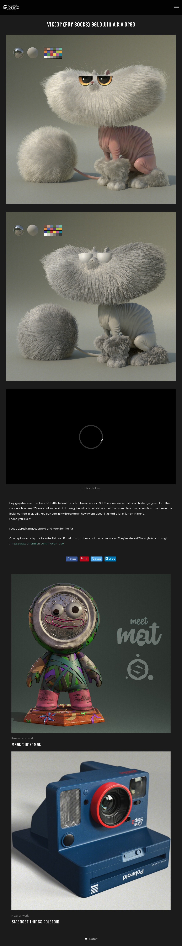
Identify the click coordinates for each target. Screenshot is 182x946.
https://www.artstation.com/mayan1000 (37, 543)
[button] (91, 939)
